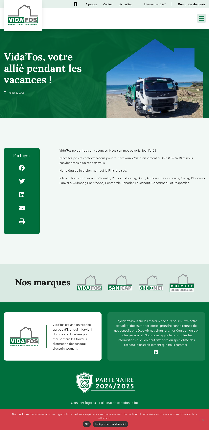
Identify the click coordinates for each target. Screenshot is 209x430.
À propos (91, 4)
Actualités (125, 4)
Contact (108, 4)
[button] (22, 168)
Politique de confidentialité (118, 402)
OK (87, 424)
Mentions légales (83, 402)
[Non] (202, 419)
